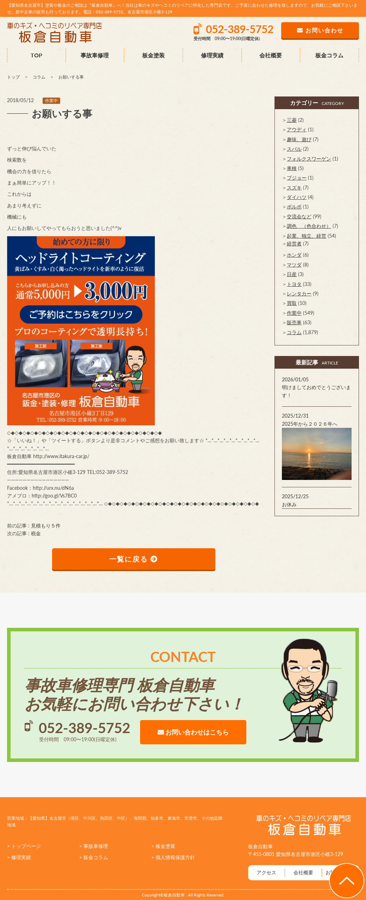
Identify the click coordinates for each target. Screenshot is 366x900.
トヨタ (294, 284)
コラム (294, 332)
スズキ (294, 187)
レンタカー (299, 293)
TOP (36, 55)
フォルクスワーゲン (309, 159)
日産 (292, 274)
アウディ (297, 129)
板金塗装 (153, 55)
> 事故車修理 (93, 846)
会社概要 (270, 55)
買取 (292, 303)
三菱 (292, 120)
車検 (292, 168)
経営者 (294, 243)
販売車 (294, 322)
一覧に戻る (133, 559)
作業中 (51, 100)
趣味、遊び (299, 139)
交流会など (299, 216)
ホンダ (294, 255)
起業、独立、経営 (306, 236)
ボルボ (294, 207)
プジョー (297, 178)
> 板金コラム (93, 858)
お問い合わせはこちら (193, 732)
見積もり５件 (46, 526)
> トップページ (24, 846)
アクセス (266, 873)
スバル (294, 149)
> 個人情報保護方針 (173, 858)
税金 (36, 533)
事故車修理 (95, 55)
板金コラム (329, 55)
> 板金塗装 (163, 846)
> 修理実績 (19, 858)
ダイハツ (297, 197)
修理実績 (212, 55)
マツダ (294, 265)
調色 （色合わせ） (309, 226)
